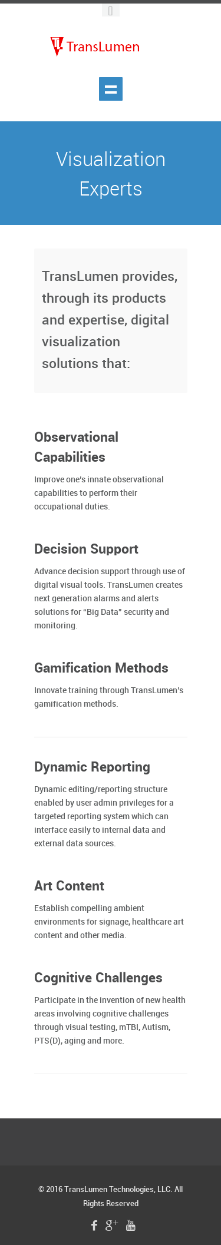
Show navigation (111, 89)
